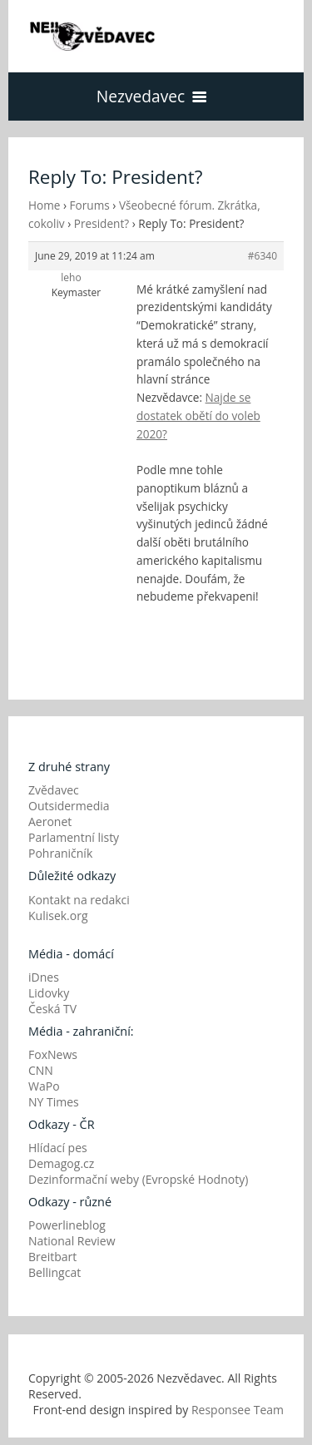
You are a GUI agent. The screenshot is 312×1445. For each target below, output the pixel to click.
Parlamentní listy (73, 837)
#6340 (262, 256)
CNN (40, 1070)
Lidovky (48, 993)
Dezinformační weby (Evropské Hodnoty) (138, 1179)
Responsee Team (237, 1410)
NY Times (53, 1102)
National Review (72, 1241)
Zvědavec (53, 790)
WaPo (44, 1086)
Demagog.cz (61, 1163)
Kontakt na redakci (79, 900)
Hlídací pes (57, 1148)
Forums (90, 205)
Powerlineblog (67, 1225)
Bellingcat (54, 1272)
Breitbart (52, 1256)
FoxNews (52, 1054)
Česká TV (52, 1009)
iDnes (43, 977)
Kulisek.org (58, 915)
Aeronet (50, 821)
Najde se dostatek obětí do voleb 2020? (198, 415)
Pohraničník (60, 853)
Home (44, 205)
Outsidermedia (69, 806)
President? (101, 223)
